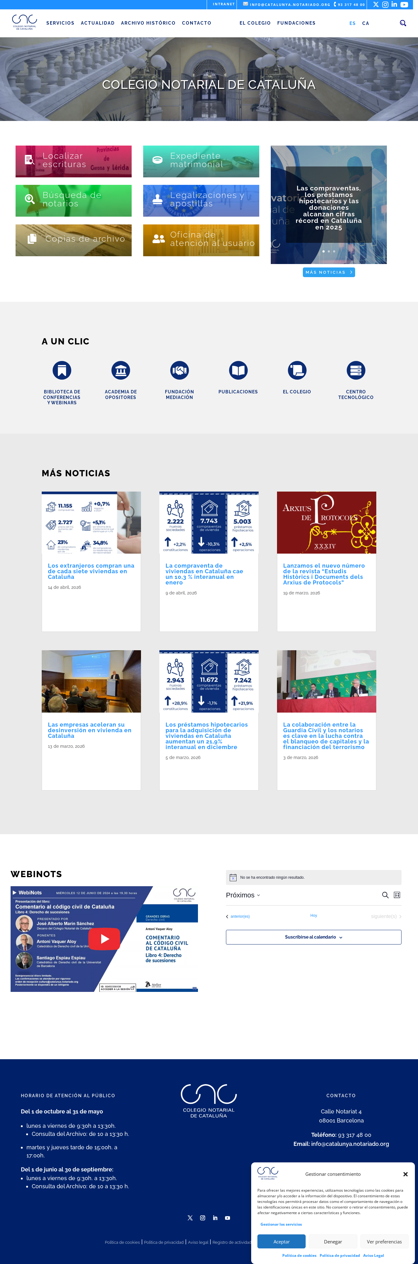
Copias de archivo (85, 238)
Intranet (224, 4)
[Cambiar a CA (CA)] (366, 23)
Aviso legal (198, 1242)
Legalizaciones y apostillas (207, 199)
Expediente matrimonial (196, 160)
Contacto (197, 23)
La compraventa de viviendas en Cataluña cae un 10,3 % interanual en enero (204, 574)
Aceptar (282, 1241)
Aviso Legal (373, 1255)
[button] (405, 1174)
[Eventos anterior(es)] (238, 916)
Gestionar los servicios (281, 1224)
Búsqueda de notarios (72, 199)
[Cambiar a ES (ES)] (352, 23)
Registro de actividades (234, 1242)
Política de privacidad (340, 1255)
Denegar (333, 1241)
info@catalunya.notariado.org (287, 4)
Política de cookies (299, 1255)
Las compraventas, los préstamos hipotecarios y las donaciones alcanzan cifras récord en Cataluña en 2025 (329, 208)
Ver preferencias (384, 1241)
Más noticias (326, 272)
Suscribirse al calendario (310, 937)
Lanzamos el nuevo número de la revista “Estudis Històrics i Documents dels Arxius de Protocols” (324, 574)
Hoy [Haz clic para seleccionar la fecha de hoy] (313, 915)
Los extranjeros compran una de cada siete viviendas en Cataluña (91, 571)
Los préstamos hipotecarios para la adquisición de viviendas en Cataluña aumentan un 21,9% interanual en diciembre (207, 735)
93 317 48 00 (349, 4)
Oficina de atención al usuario (212, 239)
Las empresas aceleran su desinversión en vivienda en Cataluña (90, 730)
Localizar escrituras (65, 160)
